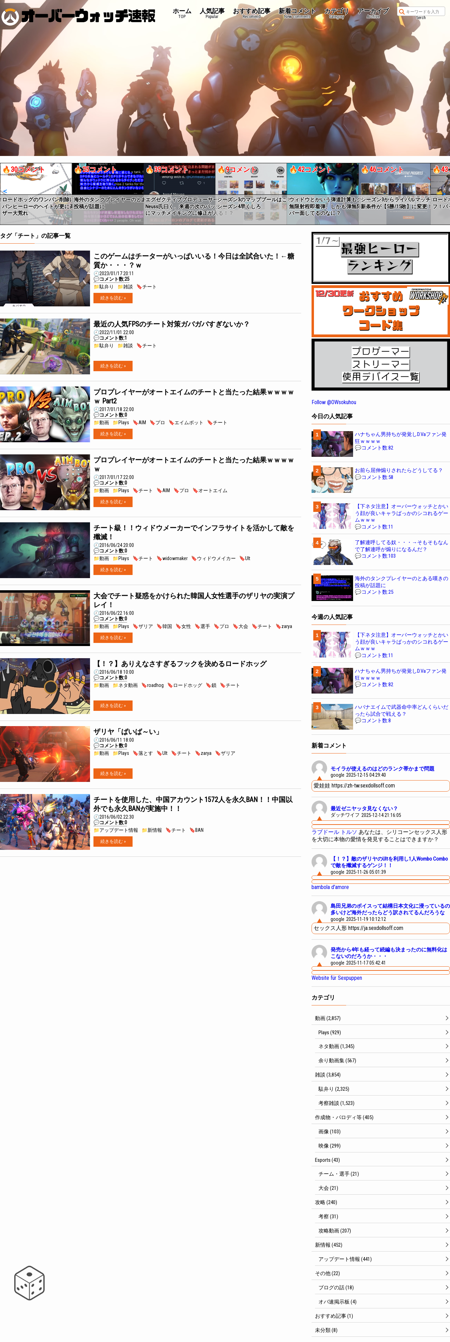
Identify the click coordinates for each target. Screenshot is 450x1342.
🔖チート (146, 286)
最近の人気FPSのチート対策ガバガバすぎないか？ (171, 324)
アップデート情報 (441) (345, 1259)
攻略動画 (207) (334, 1231)
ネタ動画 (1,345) (336, 1046)
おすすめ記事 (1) (334, 1316)
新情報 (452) (328, 1245)
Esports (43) (327, 1160)
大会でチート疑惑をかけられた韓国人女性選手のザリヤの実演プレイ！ (193, 600)
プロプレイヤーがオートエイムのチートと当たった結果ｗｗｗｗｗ (193, 464)
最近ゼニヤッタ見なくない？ (364, 808)
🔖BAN (196, 830)
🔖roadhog (152, 685)
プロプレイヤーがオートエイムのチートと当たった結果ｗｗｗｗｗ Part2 (193, 396)
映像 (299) (329, 1146)
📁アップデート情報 (115, 830)
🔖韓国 (164, 626)
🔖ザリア (143, 626)
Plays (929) (329, 1032)
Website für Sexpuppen (337, 978)
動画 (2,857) (328, 1018)
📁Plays (120, 422)
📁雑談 (125, 286)
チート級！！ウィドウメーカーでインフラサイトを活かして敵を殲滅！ (193, 532)
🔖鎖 (211, 685)
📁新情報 (152, 830)
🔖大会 (240, 626)
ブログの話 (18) (336, 1287)
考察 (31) (328, 1216)
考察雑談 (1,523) (336, 1103)
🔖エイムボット (186, 422)
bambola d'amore (330, 887)
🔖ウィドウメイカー (213, 558)
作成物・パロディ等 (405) (344, 1117)
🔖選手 (202, 626)
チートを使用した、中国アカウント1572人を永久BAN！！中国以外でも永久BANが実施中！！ (192, 804)
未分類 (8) (326, 1330)
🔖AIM (139, 422)
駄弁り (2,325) (333, 1089)
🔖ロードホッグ (184, 685)
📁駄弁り (103, 286)
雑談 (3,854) (328, 1075)
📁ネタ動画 (125, 685)
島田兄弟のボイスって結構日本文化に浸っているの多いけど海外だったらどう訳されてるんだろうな (390, 909)
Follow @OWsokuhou (334, 402)
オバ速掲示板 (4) (337, 1302)
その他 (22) (327, 1273)
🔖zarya (284, 626)
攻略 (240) (326, 1202)
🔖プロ (157, 422)
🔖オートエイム (209, 490)
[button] (4, 191)
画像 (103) (329, 1131)
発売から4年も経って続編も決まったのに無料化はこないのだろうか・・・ (389, 953)
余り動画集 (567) (337, 1060)
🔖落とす (143, 753)
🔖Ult (244, 558)
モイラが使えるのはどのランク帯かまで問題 (382, 769)
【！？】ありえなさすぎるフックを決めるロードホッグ (180, 664)
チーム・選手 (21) (338, 1174)
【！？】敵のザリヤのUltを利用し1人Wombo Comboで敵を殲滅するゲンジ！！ (389, 862)
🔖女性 (183, 626)
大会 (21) (328, 1188)
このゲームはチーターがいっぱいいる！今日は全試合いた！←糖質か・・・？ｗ (193, 260)
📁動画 (101, 422)
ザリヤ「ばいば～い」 (128, 731)
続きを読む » (113, 297)
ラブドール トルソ (334, 832)
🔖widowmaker (172, 558)
